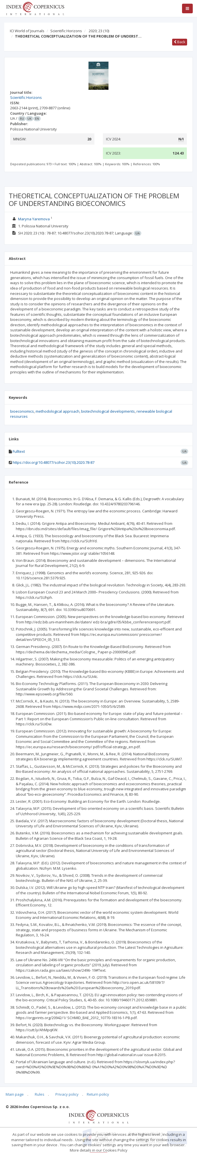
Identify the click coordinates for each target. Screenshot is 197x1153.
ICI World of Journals (27, 30)
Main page (15, 1094)
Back (179, 41)
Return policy (98, 1094)
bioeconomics (22, 411)
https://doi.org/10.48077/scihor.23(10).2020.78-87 (53, 462)
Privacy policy (67, 1094)
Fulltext (19, 451)
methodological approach (57, 411)
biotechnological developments (108, 411)
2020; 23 (99, 30)
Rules (39, 1094)
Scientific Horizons (66, 30)
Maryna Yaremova (34, 218)
